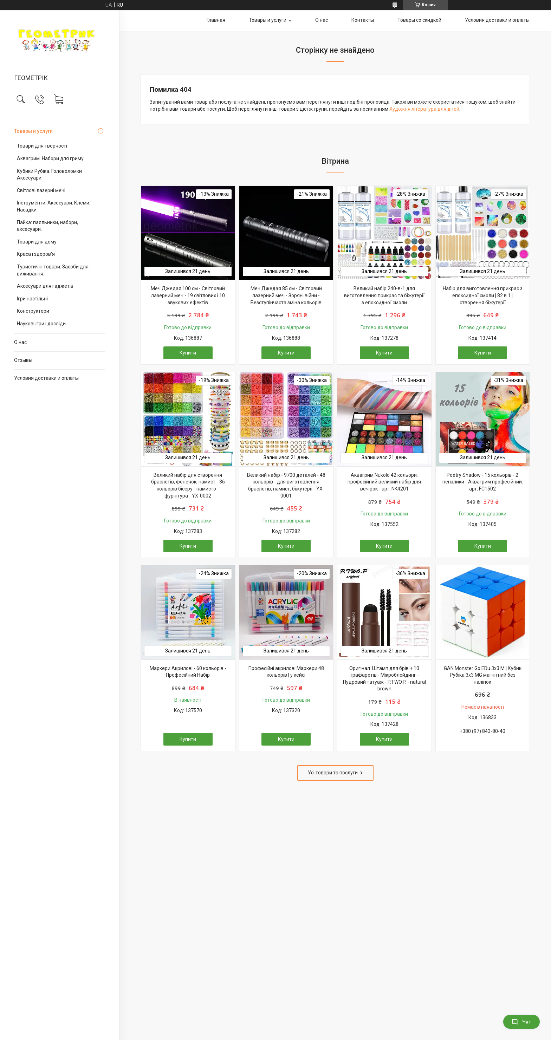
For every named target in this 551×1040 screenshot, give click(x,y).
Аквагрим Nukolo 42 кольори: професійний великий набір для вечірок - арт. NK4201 (384, 482)
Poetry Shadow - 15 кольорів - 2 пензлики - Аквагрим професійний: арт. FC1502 (482, 482)
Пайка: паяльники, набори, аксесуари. (47, 226)
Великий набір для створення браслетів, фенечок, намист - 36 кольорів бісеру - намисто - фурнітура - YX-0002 (188, 485)
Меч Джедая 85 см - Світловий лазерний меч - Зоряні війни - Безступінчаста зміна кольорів (286, 295)
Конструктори (33, 311)
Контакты (362, 20)
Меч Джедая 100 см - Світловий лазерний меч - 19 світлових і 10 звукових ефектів (188, 295)
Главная (216, 20)
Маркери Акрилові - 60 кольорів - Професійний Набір (188, 671)
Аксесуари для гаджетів (45, 286)
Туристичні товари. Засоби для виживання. (53, 270)
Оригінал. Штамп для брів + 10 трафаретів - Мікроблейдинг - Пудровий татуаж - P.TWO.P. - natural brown (384, 678)
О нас (20, 342)
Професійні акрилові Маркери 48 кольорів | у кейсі (286, 671)
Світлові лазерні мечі (41, 190)
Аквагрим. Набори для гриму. (51, 158)
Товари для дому (37, 242)
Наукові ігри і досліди (41, 323)
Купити (188, 353)
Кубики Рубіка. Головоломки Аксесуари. (49, 174)
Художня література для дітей (424, 109)
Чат (521, 1022)
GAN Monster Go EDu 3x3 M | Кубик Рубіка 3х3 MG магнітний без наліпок (482, 675)
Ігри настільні (32, 298)
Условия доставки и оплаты (46, 378)
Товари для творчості (42, 146)
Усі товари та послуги (333, 772)
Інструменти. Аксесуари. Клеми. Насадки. (53, 206)
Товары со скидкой (419, 20)
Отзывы (23, 360)
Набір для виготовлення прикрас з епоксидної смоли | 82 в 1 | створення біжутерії (483, 295)
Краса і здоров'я (36, 254)
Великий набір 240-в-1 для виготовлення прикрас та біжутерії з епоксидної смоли (384, 295)
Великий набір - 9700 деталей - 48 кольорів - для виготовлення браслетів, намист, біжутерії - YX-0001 (286, 485)
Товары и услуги (33, 131)
